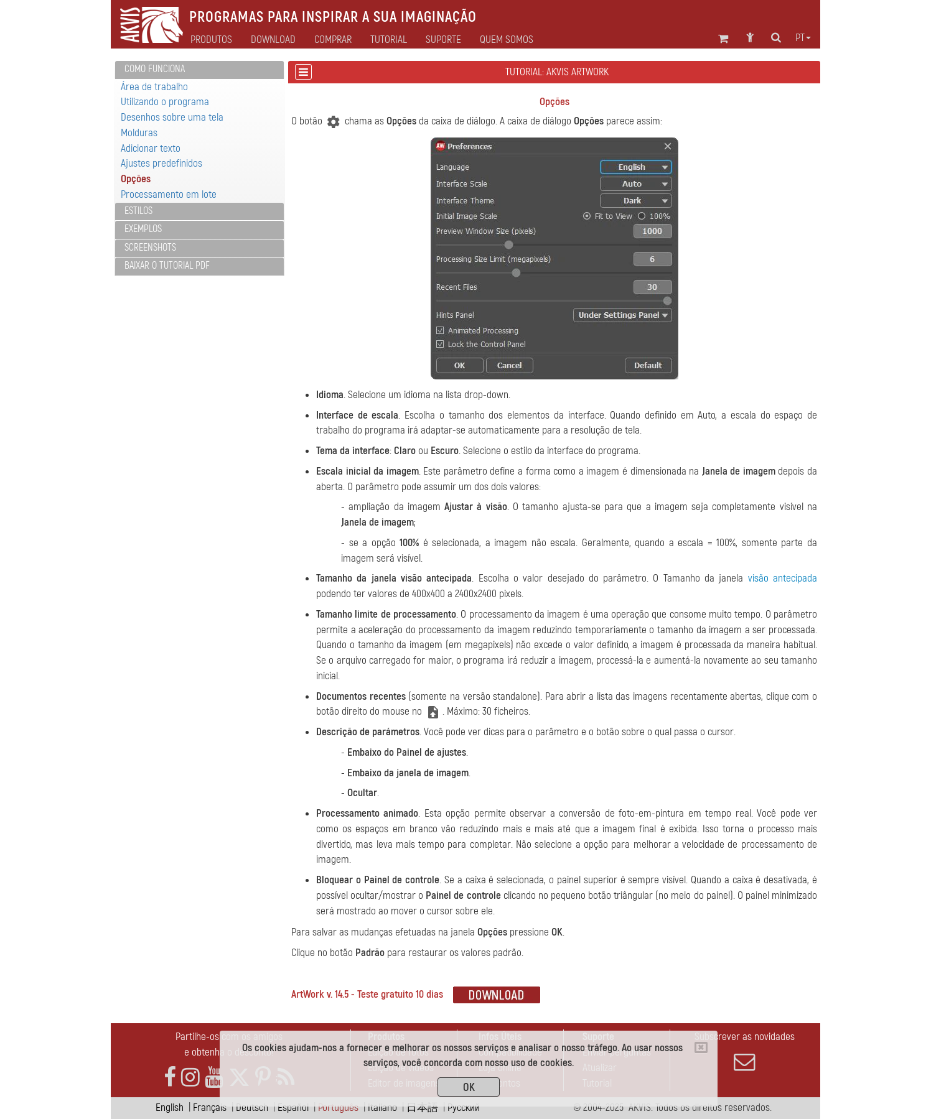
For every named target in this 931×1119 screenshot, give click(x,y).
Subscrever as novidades (744, 1051)
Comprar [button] (333, 40)
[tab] (199, 70)
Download (273, 40)
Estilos (138, 211)
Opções (136, 178)
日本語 (422, 1107)
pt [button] (803, 38)
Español (293, 1107)
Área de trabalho (154, 86)
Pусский (463, 1107)
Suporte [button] (443, 40)
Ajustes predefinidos (161, 163)
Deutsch (252, 1107)
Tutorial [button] (388, 40)
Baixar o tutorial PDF (167, 265)
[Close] (701, 1047)
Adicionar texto (150, 148)
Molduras (139, 132)
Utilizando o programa (165, 101)
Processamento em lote (169, 194)
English (170, 1107)
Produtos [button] (211, 40)
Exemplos (143, 229)
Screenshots (150, 247)
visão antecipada (782, 578)
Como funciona (154, 69)
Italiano (382, 1107)
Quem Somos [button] (506, 40)
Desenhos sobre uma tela (172, 117)
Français (210, 1107)
